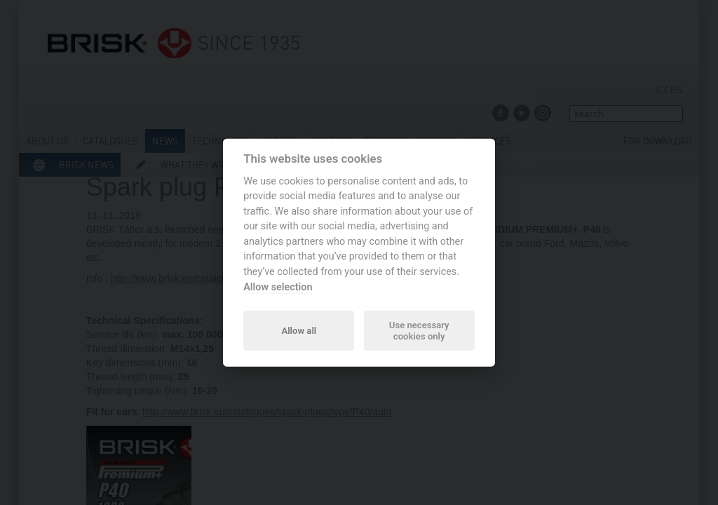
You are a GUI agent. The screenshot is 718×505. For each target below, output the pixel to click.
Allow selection (277, 286)
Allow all (298, 330)
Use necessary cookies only (419, 330)
